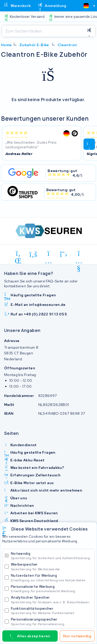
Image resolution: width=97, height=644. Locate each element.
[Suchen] (43, 31)
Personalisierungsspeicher (51, 621)
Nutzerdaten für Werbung (51, 577)
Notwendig (51, 555)
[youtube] (78, 254)
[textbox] (86, 5)
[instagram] (48, 254)
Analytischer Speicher (51, 599)
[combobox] (87, 6)
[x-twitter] (63, 254)
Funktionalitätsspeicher (51, 610)
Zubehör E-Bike (34, 45)
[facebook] (33, 254)
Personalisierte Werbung (51, 588)
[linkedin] (18, 254)
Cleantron (67, 45)
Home (6, 45)
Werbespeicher (51, 566)
